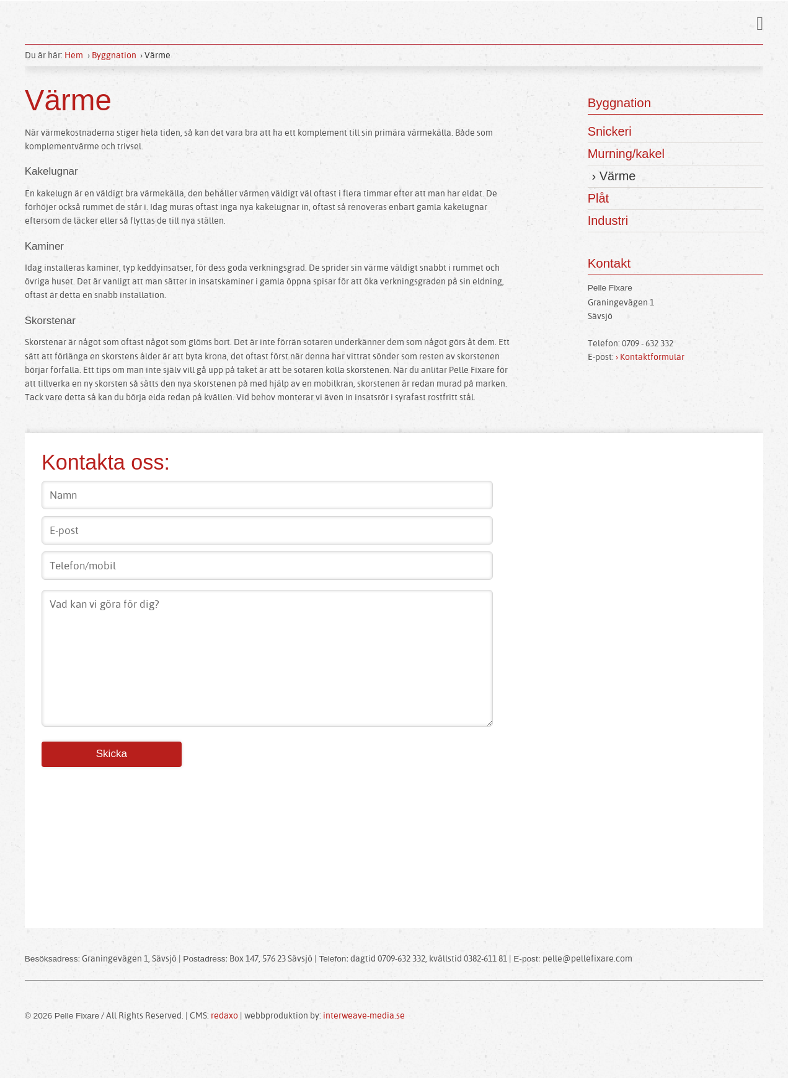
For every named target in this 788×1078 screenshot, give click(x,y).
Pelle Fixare (403, 23)
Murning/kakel (626, 155)
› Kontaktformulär (652, 361)
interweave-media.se (366, 1017)
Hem (73, 55)
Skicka (112, 754)
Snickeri (610, 132)
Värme (157, 55)
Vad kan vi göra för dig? (267, 658)
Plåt (598, 201)
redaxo (225, 1017)
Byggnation (114, 55)
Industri (608, 225)
